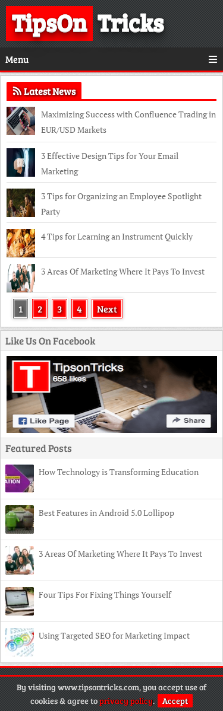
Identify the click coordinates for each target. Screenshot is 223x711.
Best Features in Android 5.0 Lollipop (106, 512)
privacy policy (126, 700)
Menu (111, 59)
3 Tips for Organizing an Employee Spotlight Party (121, 203)
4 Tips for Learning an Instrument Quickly (117, 236)
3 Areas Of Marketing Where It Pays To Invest (123, 271)
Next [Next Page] (107, 308)
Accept (175, 700)
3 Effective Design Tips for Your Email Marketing (109, 163)
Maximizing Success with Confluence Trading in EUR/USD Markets (128, 122)
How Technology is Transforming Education (119, 471)
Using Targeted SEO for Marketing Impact (114, 635)
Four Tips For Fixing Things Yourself (105, 594)
